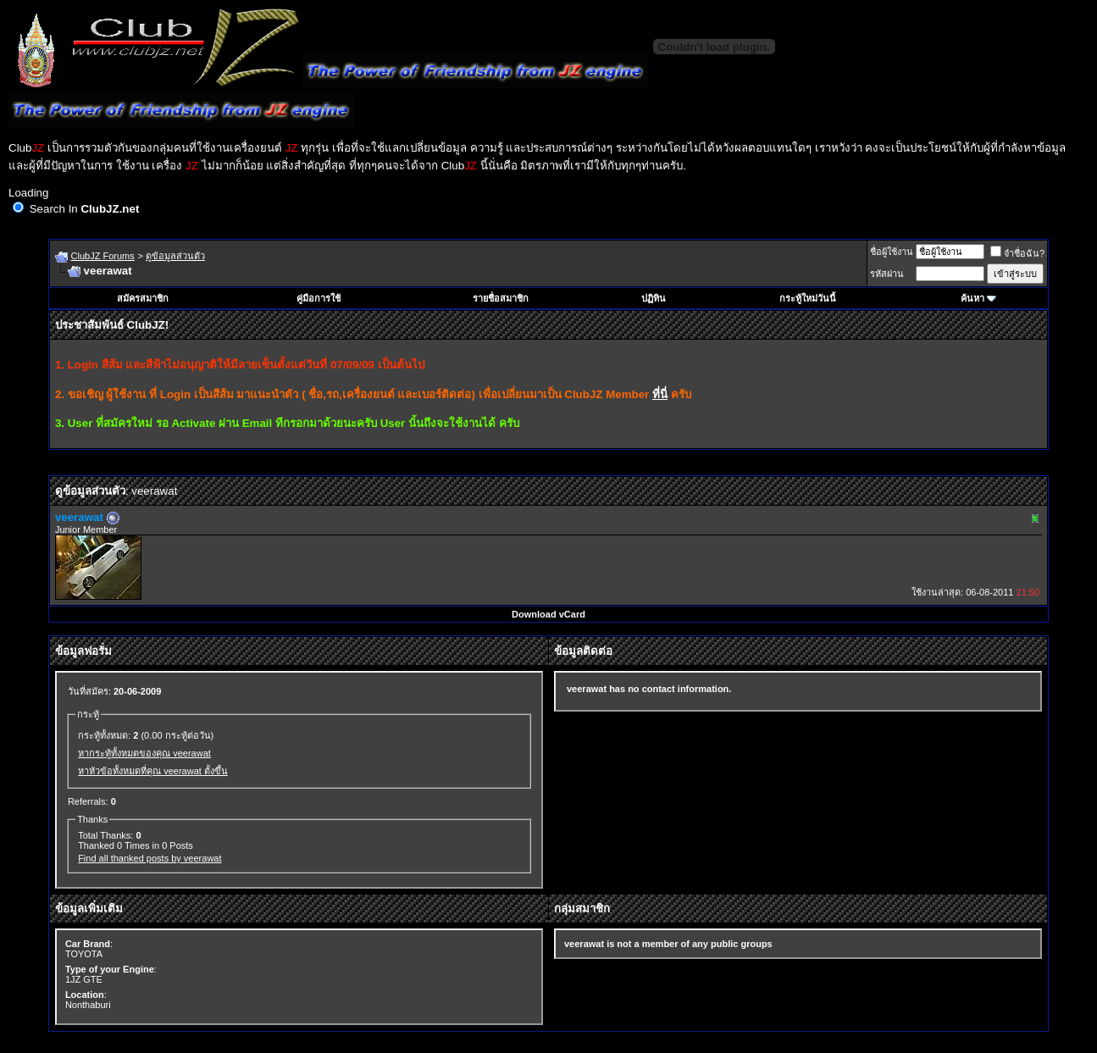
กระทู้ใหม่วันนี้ (807, 298)
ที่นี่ (660, 394)
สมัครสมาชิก (143, 298)
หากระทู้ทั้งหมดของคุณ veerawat (144, 753)
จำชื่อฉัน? (1017, 253)
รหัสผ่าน (887, 274)
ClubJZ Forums (103, 256)
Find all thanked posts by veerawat (149, 858)
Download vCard (548, 614)
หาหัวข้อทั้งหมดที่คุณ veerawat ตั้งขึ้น (153, 771)
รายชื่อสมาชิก (501, 298)
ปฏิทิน (653, 298)
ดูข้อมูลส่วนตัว (175, 256)
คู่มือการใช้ (318, 298)
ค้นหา (972, 298)
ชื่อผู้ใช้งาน (891, 252)
